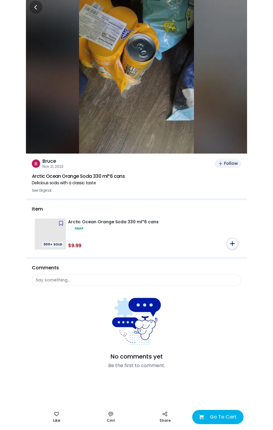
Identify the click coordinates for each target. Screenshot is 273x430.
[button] (232, 244)
